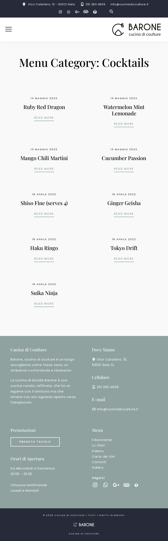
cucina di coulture (70, 515)
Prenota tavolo (35, 442)
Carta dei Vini (103, 456)
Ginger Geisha (124, 202)
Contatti (99, 462)
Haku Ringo (44, 247)
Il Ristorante (102, 440)
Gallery (97, 467)
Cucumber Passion (124, 157)
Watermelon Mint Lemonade (123, 110)
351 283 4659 (95, 4)
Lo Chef (98, 445)
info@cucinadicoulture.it (129, 4)
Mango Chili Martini (44, 157)
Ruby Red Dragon (44, 106)
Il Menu (97, 451)
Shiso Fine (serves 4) (44, 202)
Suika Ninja (44, 292)
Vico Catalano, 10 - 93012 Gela (51, 4)
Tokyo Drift (123, 247)
